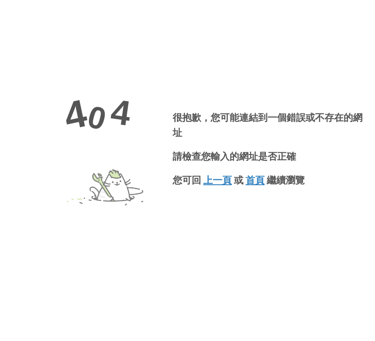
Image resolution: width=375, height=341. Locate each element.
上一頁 (217, 180)
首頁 (255, 180)
